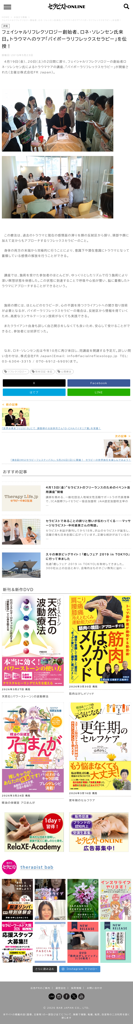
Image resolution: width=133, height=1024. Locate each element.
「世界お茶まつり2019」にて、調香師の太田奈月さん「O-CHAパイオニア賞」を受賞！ (51, 428)
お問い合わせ (94, 988)
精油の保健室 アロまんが (18, 802)
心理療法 (66, 371)
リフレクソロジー (17, 371)
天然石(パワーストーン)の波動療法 (25, 696)
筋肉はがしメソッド (81, 693)
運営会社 (61, 988)
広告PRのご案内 (40, 988)
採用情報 (76, 988)
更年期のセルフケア (82, 800)
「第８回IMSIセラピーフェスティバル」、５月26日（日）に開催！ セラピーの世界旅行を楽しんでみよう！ (71, 460)
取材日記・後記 (44, 371)
